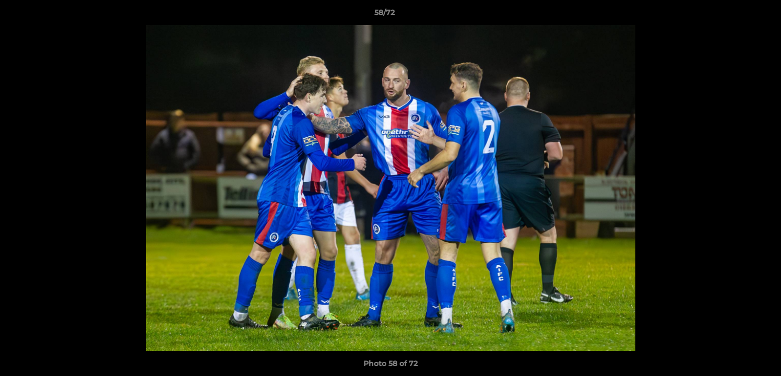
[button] (737, 15)
